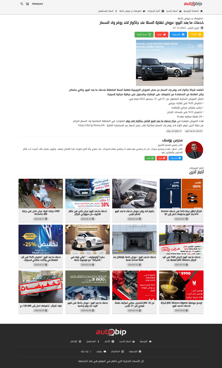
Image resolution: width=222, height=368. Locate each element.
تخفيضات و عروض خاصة (190, 18)
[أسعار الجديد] (173, 11)
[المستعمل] (93, 341)
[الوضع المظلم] (27, 4)
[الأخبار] (109, 341)
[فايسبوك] (178, 34)
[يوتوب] (101, 351)
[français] (37, 4)
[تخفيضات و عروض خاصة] (132, 11)
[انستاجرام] (117, 351)
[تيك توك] (86, 351)
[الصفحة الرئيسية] (193, 11)
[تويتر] (161, 34)
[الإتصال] (76, 341)
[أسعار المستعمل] (107, 11)
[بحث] (22, 4)
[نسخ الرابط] (144, 34)
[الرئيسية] (145, 341)
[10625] (196, 34)
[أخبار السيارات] (155, 11)
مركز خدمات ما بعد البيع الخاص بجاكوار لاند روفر (151, 121)
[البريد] (150, 158)
